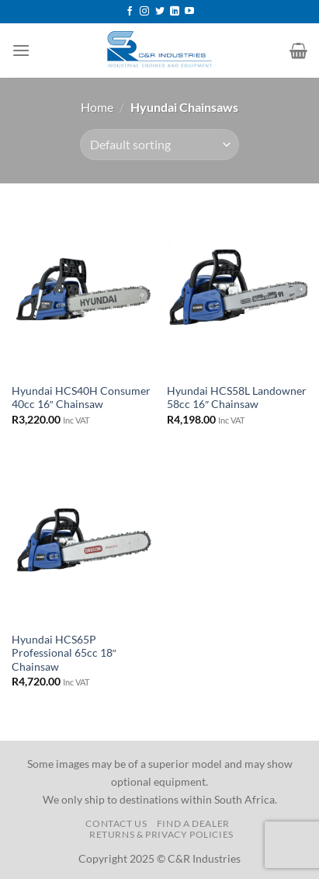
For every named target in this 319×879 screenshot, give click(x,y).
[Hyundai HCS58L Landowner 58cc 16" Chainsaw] (237, 291)
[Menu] (21, 50)
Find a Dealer (193, 823)
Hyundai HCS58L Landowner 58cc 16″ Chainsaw (237, 398)
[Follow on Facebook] (129, 11)
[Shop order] (159, 144)
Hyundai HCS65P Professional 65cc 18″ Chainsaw (64, 653)
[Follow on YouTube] (189, 11)
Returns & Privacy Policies (161, 834)
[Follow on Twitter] (160, 11)
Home (97, 106)
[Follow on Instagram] (144, 11)
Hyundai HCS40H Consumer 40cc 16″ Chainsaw (81, 398)
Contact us (116, 823)
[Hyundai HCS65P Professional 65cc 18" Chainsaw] (82, 539)
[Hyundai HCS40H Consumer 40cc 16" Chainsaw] (82, 291)
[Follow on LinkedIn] (174, 11)
